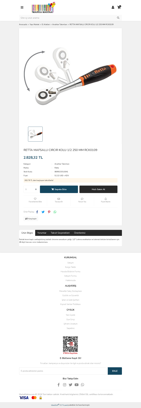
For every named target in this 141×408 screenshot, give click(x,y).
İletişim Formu (70, 276)
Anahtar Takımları (62, 164)
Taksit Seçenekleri (60, 233)
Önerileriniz (79, 233)
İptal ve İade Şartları (70, 300)
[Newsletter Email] (63, 371)
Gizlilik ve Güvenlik (70, 295)
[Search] (70, 18)
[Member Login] (113, 7)
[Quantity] (31, 189)
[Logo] (43, 7)
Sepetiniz (71, 328)
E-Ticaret (64, 405)
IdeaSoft (55, 405)
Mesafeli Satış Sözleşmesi (70, 291)
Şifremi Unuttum (71, 324)
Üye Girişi (70, 319)
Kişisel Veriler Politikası (70, 304)
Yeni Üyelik (70, 315)
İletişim (71, 263)
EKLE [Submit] (115, 371)
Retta (57, 168)
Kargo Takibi (70, 267)
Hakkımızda (71, 280)
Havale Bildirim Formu (70, 271)
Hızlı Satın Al (98, 189)
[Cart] (119, 7)
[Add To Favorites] (35, 201)
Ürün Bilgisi (27, 233)
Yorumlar (41, 233)
